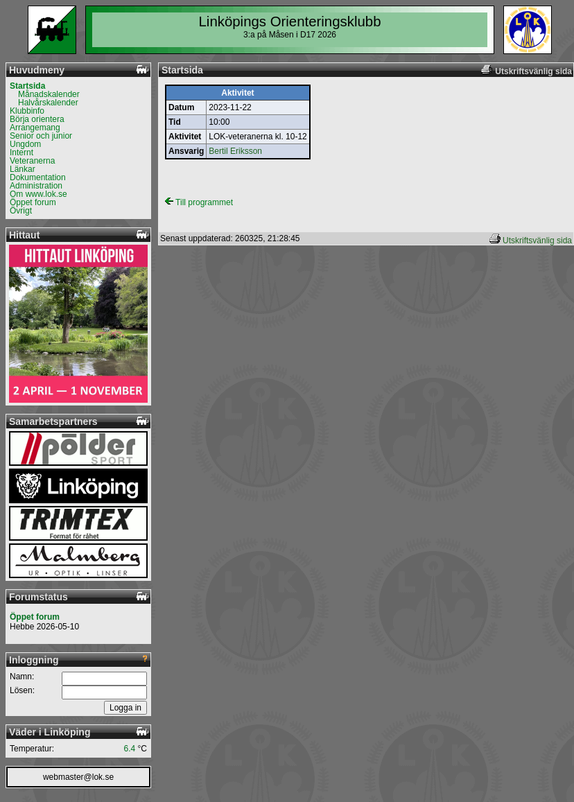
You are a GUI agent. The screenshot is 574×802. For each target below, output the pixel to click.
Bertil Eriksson (235, 151)
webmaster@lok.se (78, 777)
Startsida (27, 86)
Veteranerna (32, 161)
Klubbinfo (27, 111)
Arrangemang (35, 127)
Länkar (22, 169)
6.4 (130, 748)
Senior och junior (41, 136)
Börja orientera (37, 119)
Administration (36, 186)
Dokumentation (38, 177)
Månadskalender (49, 94)
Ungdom (25, 144)
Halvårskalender (48, 102)
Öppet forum (33, 202)
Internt (21, 152)
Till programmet (199, 202)
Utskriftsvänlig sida (537, 240)
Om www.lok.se (38, 194)
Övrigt (21, 211)
